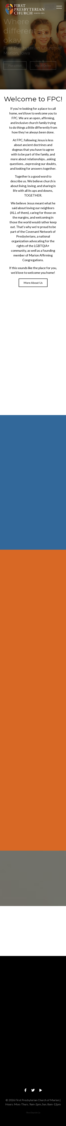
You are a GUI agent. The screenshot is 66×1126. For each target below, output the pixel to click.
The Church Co (33, 1112)
